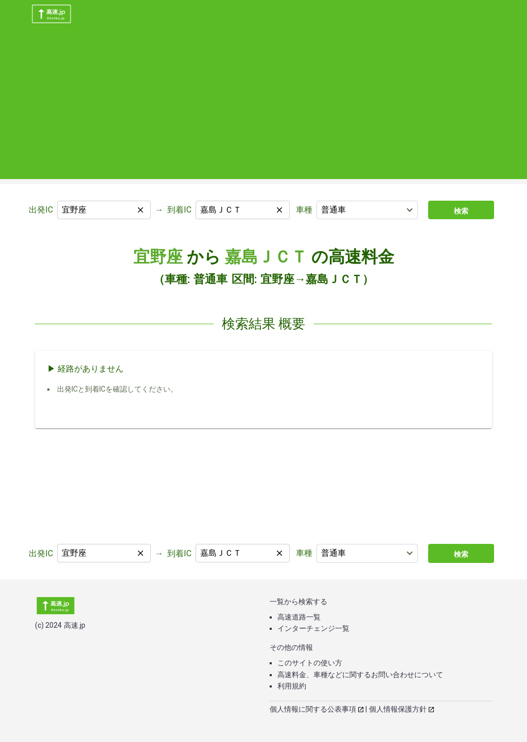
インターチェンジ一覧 (313, 628)
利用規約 (291, 686)
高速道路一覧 (299, 617)
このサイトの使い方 (309, 663)
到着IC (179, 210)
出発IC (41, 210)
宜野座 (158, 257)
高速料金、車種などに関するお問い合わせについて (360, 674)
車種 (304, 210)
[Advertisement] (263, 107)
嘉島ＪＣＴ (266, 257)
